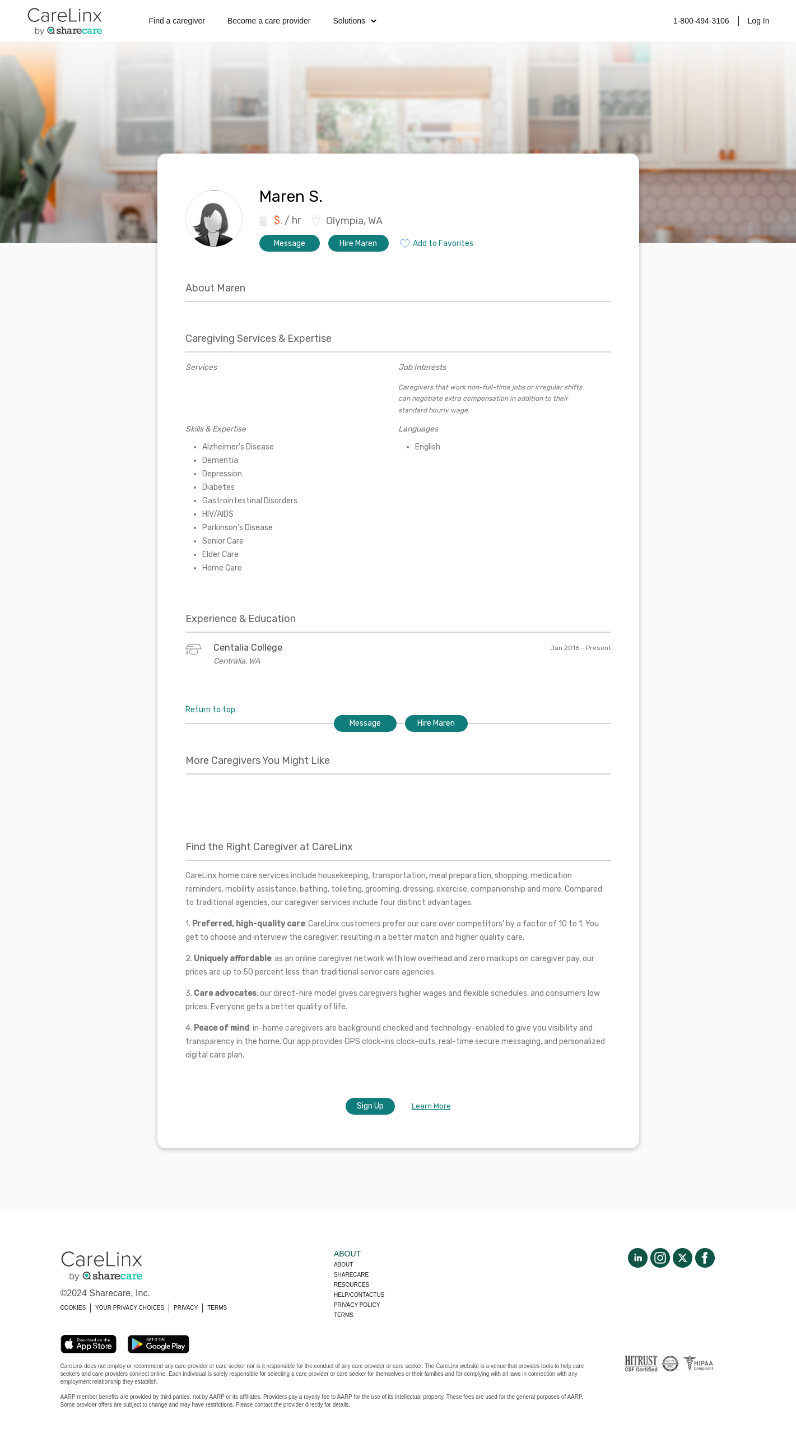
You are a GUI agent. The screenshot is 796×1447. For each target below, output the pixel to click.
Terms (343, 1315)
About (343, 1265)
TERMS (217, 1308)
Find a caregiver (177, 20)
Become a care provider (269, 20)
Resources (351, 1285)
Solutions (355, 21)
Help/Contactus (359, 1295)
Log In (759, 21)
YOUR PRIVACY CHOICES (129, 1308)
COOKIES (73, 1308)
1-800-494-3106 (701, 21)
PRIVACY (186, 1308)
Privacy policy (357, 1305)
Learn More (431, 1106)
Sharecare (351, 1275)
